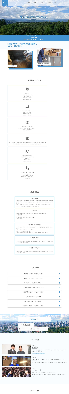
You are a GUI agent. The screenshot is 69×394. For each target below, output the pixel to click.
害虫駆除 (28, 2)
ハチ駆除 (32, 382)
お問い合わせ (56, 2)
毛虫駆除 (21, 382)
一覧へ (57, 350)
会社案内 (49, 2)
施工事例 (42, 2)
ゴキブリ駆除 (43, 379)
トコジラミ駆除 (23, 385)
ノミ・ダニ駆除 (44, 382)
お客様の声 (35, 2)
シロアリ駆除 (33, 379)
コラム (64, 2)
